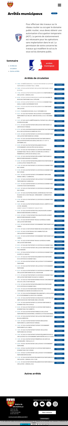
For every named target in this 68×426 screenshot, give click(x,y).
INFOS (34, 424)
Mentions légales (44, 418)
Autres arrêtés (14, 71)
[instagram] (55, 404)
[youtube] (42, 404)
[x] (48, 404)
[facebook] (35, 404)
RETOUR (54, 13)
